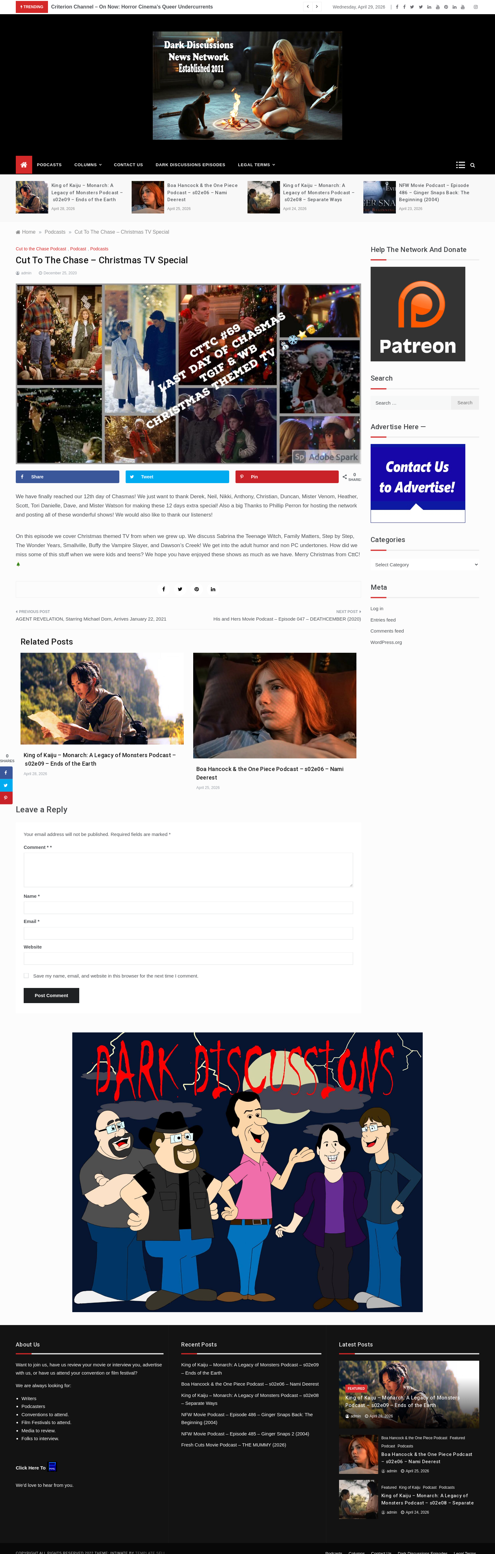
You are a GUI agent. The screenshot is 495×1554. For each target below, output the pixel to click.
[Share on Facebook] (67, 467)
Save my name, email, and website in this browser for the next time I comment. (116, 966)
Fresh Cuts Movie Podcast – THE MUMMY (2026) (233, 1435)
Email (31, 911)
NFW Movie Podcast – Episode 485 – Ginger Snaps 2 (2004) (245, 1424)
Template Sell (150, 1543)
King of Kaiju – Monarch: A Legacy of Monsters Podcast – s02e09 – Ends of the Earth (87, 183)
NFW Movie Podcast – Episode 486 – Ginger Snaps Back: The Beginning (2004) (434, 183)
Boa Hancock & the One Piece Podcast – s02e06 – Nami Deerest (202, 183)
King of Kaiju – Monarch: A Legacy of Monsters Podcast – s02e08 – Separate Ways (319, 183)
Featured (356, 1379)
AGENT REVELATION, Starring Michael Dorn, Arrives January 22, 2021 (91, 609)
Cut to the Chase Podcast (41, 239)
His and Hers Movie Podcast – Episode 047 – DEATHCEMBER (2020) (287, 609)
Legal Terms (256, 155)
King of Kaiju (409, 1478)
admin (26, 263)
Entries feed (383, 610)
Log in (377, 599)
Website (33, 937)
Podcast (78, 239)
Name (32, 886)
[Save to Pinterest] (287, 467)
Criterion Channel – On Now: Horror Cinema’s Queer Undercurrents (132, 6)
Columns (88, 155)
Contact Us (128, 155)
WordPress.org (386, 632)
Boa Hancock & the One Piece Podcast (414, 1428)
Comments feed (387, 621)
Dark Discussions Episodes (190, 155)
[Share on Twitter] (177, 467)
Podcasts (49, 155)
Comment (36, 837)
